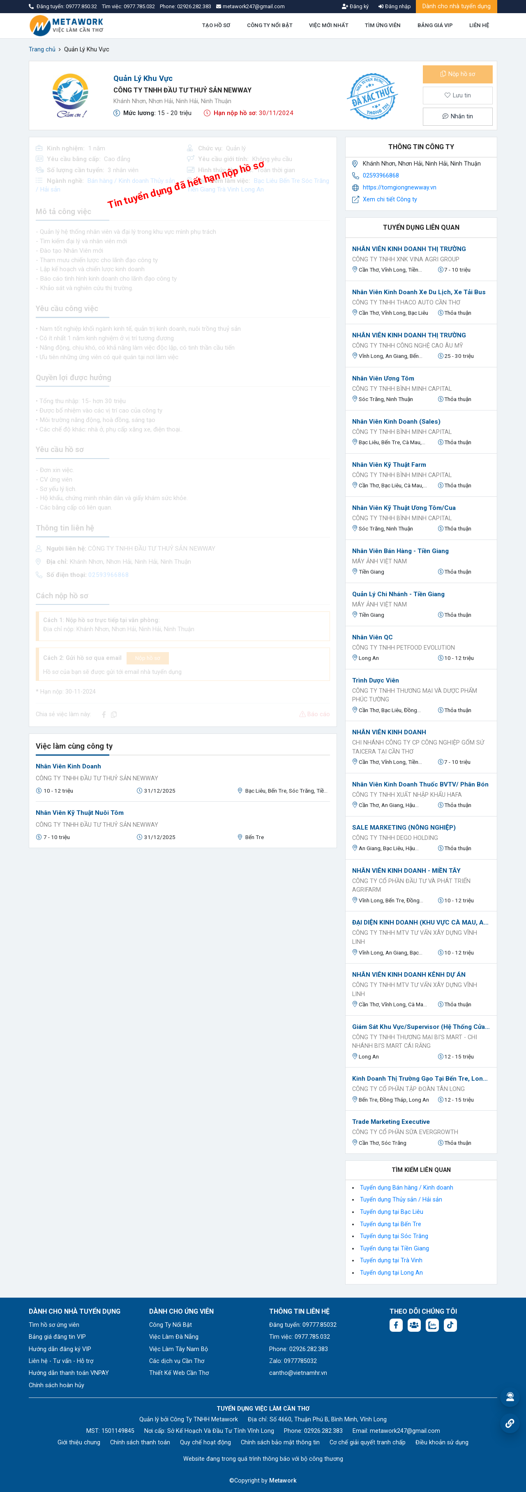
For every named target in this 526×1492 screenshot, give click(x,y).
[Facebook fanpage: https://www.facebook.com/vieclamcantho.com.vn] (396, 1325)
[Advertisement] (183, 912)
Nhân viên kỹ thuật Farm (389, 464)
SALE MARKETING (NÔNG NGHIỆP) (404, 827)
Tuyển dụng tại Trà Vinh (391, 1260)
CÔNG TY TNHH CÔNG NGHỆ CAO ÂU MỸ (407, 345)
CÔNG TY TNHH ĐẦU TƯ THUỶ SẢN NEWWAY (182, 90)
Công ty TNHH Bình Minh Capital (402, 388)
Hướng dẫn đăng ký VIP (60, 1349)
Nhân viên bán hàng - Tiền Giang (400, 551)
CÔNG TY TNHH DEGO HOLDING (395, 838)
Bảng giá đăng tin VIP (57, 1336)
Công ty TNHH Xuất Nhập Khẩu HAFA (407, 794)
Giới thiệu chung (79, 1442)
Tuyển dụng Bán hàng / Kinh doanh (406, 1187)
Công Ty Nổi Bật (170, 1324)
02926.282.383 (194, 6)
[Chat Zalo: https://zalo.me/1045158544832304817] (432, 1325)
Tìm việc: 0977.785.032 (299, 1336)
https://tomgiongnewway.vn (399, 187)
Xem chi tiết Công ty (390, 199)
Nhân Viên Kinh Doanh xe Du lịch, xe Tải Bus (419, 292)
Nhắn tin (458, 116)
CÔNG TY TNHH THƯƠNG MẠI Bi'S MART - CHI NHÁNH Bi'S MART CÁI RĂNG (414, 1042)
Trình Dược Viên (375, 680)
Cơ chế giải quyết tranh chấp (368, 1442)
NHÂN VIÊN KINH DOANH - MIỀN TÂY (406, 870)
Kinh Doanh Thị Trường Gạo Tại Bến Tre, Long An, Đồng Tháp (421, 1078)
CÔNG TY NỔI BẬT (270, 25)
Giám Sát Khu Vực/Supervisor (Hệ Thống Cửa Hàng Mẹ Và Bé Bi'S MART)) (421, 1027)
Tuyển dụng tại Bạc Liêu (391, 1211)
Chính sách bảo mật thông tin (280, 1442)
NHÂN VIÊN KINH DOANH (389, 732)
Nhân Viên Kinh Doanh (68, 766)
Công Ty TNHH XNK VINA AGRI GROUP (405, 259)
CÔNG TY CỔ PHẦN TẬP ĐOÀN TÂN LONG (408, 1089)
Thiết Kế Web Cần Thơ (179, 1373)
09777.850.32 (82, 6)
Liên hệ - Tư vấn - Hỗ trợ (61, 1361)
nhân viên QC (372, 637)
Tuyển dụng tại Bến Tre (390, 1224)
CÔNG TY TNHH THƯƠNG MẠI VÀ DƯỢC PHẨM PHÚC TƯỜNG (414, 695)
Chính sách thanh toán (140, 1442)
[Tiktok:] (450, 1325)
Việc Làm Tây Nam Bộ (178, 1349)
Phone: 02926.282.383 (298, 1349)
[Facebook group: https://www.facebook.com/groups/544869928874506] (414, 1325)
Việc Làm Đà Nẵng (173, 1336)
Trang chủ (42, 49)
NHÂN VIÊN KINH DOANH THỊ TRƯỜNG (409, 249)
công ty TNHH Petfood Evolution (403, 647)
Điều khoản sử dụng (441, 1442)
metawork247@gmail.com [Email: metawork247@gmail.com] (405, 1430)
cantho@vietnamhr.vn (298, 1373)
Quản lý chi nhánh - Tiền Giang (398, 594)
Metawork (283, 1480)
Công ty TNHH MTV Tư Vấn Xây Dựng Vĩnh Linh (414, 937)
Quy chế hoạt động (205, 1442)
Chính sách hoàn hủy (56, 1385)
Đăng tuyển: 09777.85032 (303, 1324)
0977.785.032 (140, 6)
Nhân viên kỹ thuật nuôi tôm (80, 812)
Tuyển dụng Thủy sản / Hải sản (401, 1199)
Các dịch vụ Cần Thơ (176, 1361)
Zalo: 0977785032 (293, 1361)
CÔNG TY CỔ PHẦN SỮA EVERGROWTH (405, 1132)
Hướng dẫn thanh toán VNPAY (69, 1373)
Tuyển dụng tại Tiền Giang (394, 1248)
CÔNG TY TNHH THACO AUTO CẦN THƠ (406, 302)
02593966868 (381, 175)
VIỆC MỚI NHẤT (328, 25)
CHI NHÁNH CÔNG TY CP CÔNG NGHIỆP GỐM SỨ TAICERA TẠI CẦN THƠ (418, 747)
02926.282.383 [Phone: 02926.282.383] (323, 1430)
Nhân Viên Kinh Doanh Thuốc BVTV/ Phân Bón (420, 784)
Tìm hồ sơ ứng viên (54, 1324)
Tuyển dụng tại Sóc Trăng (394, 1236)
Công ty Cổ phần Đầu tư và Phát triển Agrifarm (411, 886)
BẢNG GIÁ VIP (435, 25)
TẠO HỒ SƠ (216, 25)
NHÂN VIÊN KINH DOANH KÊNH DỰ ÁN (409, 974)
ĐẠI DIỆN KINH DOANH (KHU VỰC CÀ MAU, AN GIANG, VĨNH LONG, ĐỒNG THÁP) (421, 922)
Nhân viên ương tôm (383, 378)
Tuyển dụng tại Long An (391, 1272)
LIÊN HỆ (479, 25)
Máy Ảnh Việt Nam (379, 561)
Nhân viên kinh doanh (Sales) (396, 421)
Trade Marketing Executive (391, 1121)
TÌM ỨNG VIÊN (383, 25)
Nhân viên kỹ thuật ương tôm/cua (404, 508)
